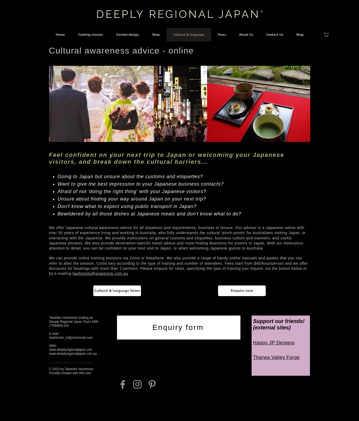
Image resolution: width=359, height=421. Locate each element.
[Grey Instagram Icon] (137, 384)
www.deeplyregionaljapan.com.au (73, 353)
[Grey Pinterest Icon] (152, 384)
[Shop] (326, 34)
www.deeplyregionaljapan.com (70, 349)
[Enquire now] (242, 290)
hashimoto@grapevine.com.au (100, 273)
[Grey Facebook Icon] (122, 384)
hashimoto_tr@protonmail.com (71, 338)
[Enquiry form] (178, 328)
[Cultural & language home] (117, 290)
